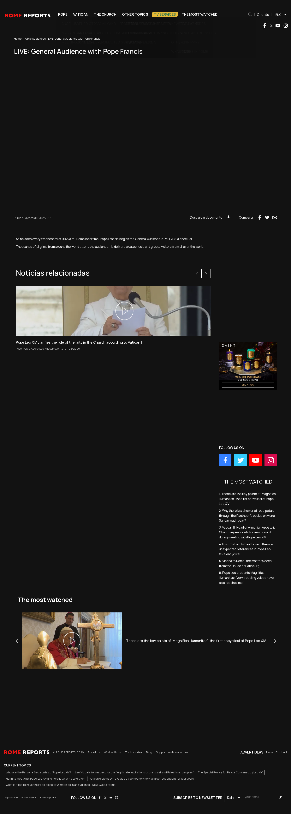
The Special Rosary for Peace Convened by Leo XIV (230, 772)
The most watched (199, 14)
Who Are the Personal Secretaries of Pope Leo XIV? (38, 772)
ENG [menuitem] (279, 15)
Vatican (80, 14)
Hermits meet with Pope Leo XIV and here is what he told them (45, 778)
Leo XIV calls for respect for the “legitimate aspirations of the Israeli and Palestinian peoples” (134, 772)
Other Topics (135, 14)
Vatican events (54, 348)
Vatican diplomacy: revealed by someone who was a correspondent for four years (141, 778)
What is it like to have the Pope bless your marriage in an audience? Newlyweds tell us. (61, 785)
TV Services (165, 14)
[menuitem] (280, 14)
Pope (62, 14)
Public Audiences (35, 38)
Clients (263, 14)
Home (18, 38)
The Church (105, 14)
